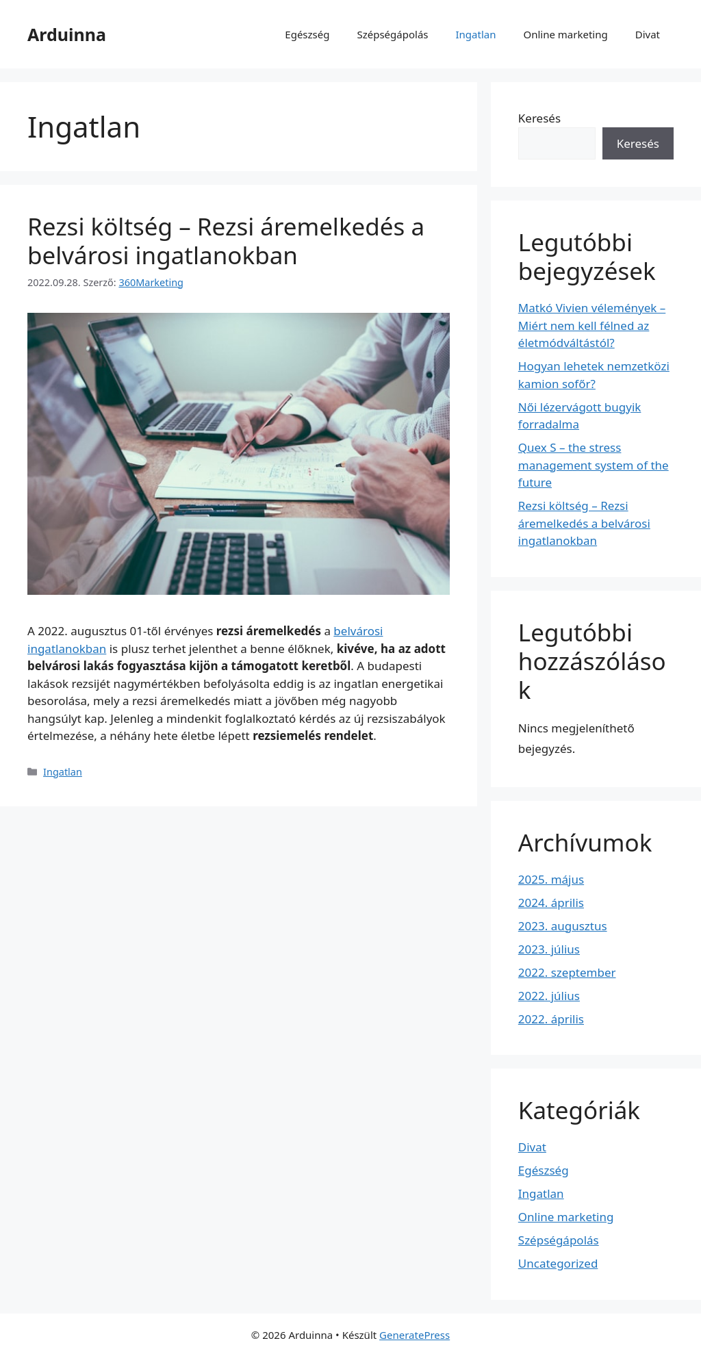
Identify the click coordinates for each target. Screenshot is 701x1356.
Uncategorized (558, 1263)
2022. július (549, 995)
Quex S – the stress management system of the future (593, 464)
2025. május (551, 879)
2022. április (551, 1019)
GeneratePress (414, 1335)
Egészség (307, 34)
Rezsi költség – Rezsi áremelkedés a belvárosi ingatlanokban (225, 240)
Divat (647, 34)
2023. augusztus (562, 926)
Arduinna (66, 34)
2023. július (549, 949)
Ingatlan (476, 34)
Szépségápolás (392, 34)
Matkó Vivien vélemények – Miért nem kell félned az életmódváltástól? (591, 325)
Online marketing (565, 34)
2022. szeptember (567, 972)
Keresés (539, 118)
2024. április (551, 902)
